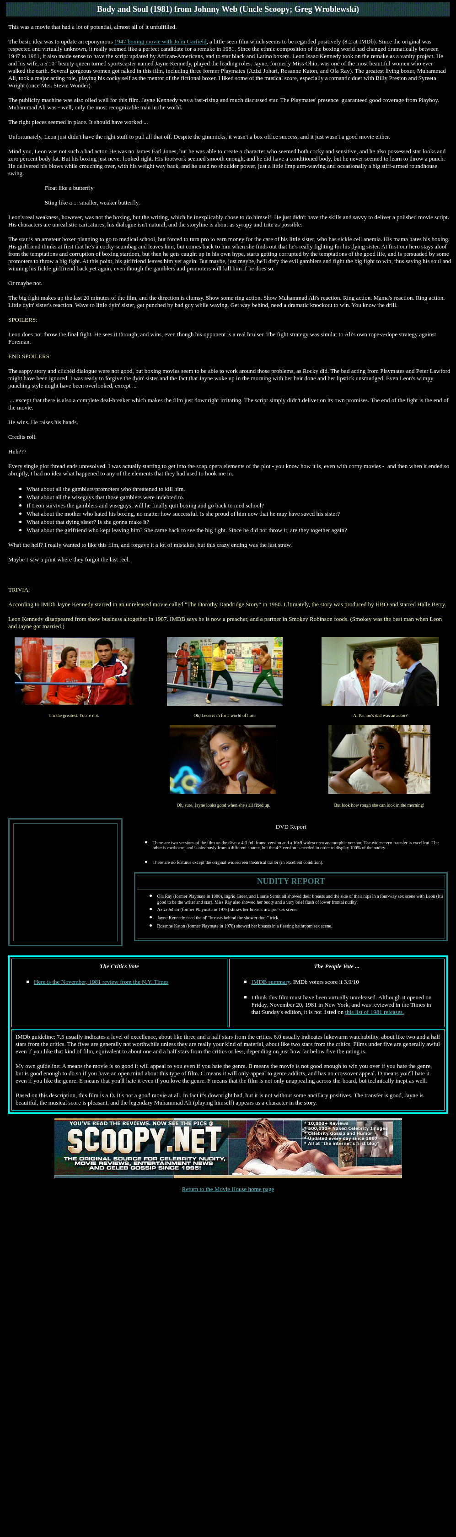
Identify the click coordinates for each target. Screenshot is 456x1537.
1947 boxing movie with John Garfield (160, 41)
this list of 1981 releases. (374, 1011)
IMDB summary (271, 981)
